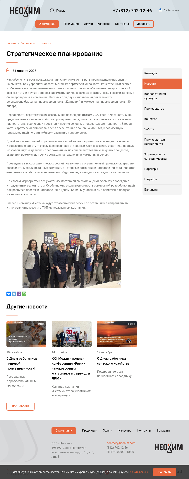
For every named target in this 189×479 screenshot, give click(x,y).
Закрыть (164, 472)
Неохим (11, 43)
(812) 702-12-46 (117, 447)
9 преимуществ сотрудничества (155, 156)
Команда (150, 73)
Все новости (20, 406)
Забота (149, 129)
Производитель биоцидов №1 (155, 142)
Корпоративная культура (155, 96)
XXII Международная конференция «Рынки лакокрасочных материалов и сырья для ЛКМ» (71, 368)
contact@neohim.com (121, 443)
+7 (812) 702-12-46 (132, 10)
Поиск (60, 10)
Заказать (143, 24)
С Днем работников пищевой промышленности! (21, 363)
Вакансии (151, 189)
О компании (47, 24)
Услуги (88, 24)
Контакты (122, 24)
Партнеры (151, 169)
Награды (150, 179)
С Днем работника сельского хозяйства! (113, 360)
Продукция (71, 24)
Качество (103, 24)
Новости (46, 43)
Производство (154, 108)
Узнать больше (139, 472)
